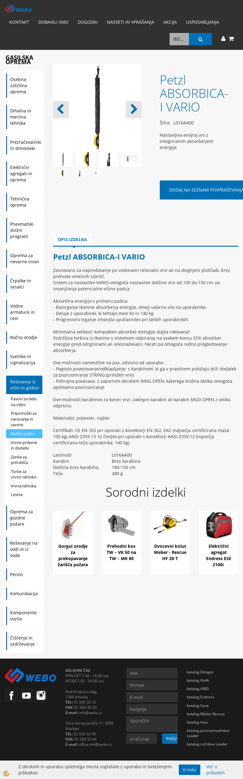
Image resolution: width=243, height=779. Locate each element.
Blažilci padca (23, 433)
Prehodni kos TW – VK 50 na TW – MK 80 (121, 552)
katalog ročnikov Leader (207, 744)
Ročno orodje (23, 337)
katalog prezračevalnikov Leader (208, 733)
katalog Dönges (200, 672)
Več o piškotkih (215, 770)
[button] (133, 109)
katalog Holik (198, 680)
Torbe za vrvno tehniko (24, 474)
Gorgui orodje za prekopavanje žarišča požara (73, 555)
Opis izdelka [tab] (72, 239)
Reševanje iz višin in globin (24, 385)
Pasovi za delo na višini (24, 401)
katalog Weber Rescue (206, 713)
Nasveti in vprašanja (130, 22)
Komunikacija (24, 593)
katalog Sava (198, 705)
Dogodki (88, 22)
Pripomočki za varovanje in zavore (24, 418)
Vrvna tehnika (23, 486)
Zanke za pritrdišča (19, 460)
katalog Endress (200, 697)
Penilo (16, 574)
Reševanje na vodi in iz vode (23, 549)
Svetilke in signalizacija (22, 359)
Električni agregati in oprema (21, 173)
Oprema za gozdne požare (21, 518)
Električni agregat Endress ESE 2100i (218, 555)
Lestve (17, 494)
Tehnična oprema (19, 202)
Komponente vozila (23, 616)
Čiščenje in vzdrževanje (22, 641)
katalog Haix (197, 722)
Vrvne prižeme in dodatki (24, 445)
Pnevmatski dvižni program (21, 230)
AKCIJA (170, 22)
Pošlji (171, 738)
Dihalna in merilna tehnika (20, 117)
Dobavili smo (53, 22)
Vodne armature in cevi (22, 312)
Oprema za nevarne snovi (24, 258)
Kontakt (19, 22)
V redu (189, 770)
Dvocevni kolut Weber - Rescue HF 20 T (170, 552)
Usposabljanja (202, 22)
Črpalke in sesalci (20, 284)
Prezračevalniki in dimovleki (25, 145)
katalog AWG (198, 688)
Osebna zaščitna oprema (18, 85)
